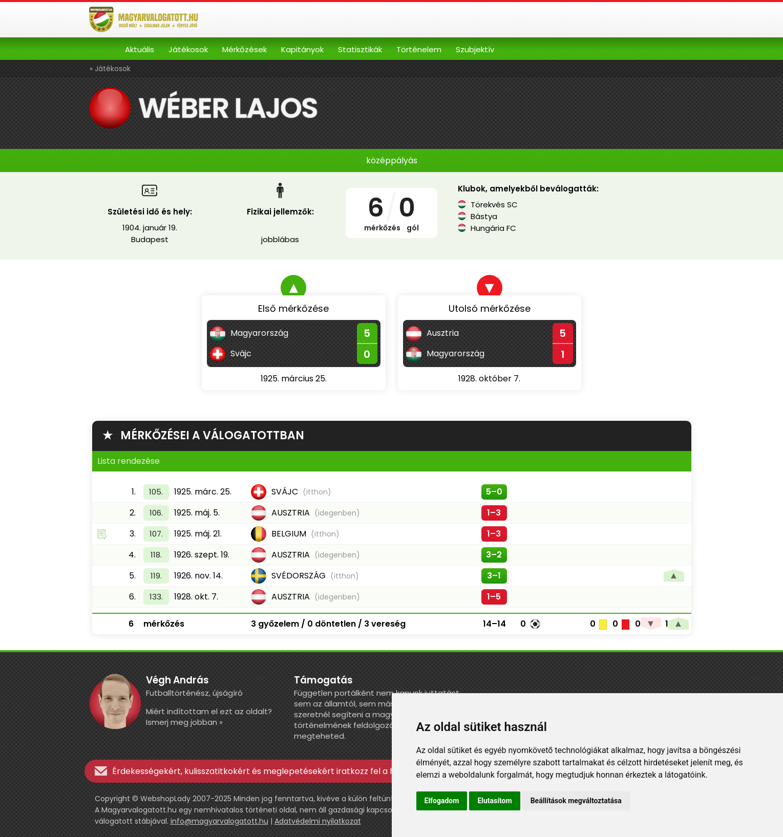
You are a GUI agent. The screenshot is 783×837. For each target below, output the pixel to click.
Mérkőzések (244, 49)
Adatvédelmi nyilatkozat (317, 821)
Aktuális (139, 49)
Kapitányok (302, 49)
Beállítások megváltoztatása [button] (576, 801)
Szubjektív (475, 49)
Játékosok (188, 49)
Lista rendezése (128, 461)
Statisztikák (360, 49)
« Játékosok (110, 68)
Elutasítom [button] (494, 801)
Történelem (418, 49)
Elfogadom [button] (442, 801)
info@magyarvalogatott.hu (219, 821)
